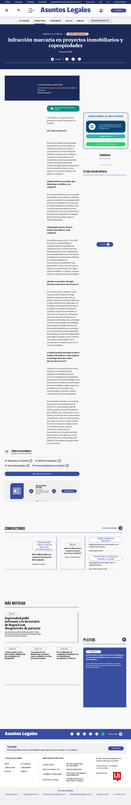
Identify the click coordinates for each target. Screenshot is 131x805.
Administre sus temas (42, 474)
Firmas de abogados (17, 465)
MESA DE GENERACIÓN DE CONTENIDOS (74, 765)
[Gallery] (42, 490)
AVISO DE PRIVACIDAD (74, 769)
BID (100, 2)
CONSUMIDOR (55, 21)
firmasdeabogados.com (80, 794)
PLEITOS (69, 21)
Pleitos (89, 639)
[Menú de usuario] (101, 10)
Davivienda (42, 2)
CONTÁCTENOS (48, 765)
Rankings (30, 2)
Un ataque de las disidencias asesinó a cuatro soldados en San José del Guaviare (41, 655)
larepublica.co (12, 794)
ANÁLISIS (80, 21)
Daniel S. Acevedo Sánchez (72, 557)
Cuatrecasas (90, 2)
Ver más (104, 244)
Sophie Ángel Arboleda (102, 551)
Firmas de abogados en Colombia (50, 465)
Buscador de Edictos (100, 21)
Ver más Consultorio (112, 528)
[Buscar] (19, 10)
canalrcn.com (102, 794)
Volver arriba (115, 734)
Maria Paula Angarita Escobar (103, 569)
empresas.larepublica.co (54, 794)
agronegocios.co (30, 794)
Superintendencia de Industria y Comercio (66, 2)
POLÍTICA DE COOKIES (50, 780)
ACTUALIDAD (24, 21)
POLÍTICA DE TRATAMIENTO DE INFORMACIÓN (76, 774)
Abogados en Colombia (18, 461)
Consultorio (15, 528)
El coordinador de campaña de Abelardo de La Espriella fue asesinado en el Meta (68, 655)
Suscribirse (118, 10)
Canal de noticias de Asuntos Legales (63, 108)
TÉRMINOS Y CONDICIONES (52, 774)
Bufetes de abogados (47, 461)
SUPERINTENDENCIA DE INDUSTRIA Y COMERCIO (75, 780)
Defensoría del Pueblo (122, 2)
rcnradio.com (119, 794)
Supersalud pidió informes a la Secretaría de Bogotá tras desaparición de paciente (23, 623)
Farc (108, 2)
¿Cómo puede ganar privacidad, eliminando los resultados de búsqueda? (15, 655)
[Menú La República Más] (7, 10)
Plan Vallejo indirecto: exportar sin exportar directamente (42, 557)
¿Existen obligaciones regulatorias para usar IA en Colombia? (72, 550)
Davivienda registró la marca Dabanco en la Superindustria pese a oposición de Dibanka (105, 657)
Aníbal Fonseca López (42, 564)
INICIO (7, 764)
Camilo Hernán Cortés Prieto (50, 85)
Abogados (19, 2)
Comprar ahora (105, 136)
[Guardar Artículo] (56, 59)
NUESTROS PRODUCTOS (51, 769)
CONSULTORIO (39, 21)
